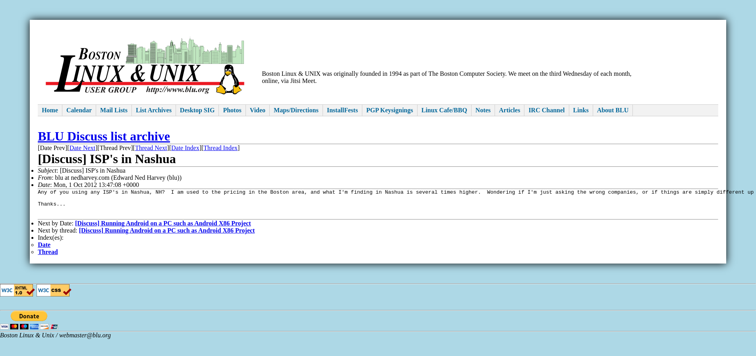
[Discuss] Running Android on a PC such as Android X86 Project (163, 229)
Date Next (82, 147)
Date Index (185, 147)
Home (50, 110)
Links (581, 110)
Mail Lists (114, 110)
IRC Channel (546, 110)
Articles (509, 110)
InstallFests (342, 110)
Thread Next (151, 147)
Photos (232, 110)
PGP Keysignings (389, 110)
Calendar (79, 110)
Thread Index (220, 147)
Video (257, 110)
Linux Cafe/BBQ (444, 110)
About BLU (613, 110)
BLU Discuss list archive (104, 136)
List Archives (154, 110)
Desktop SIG (197, 110)
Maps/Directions (296, 110)
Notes (483, 110)
